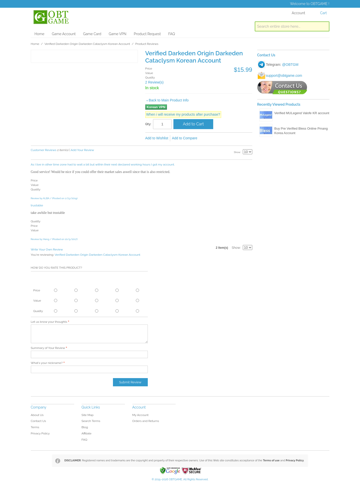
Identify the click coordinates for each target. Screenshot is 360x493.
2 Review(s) (154, 82)
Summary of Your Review (48, 348)
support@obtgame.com (284, 76)
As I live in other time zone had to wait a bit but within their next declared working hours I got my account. (103, 164)
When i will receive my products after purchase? (183, 114)
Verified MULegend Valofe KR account (301, 113)
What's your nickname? (47, 363)
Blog (85, 427)
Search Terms (91, 421)
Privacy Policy (40, 433)
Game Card (92, 34)
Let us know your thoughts (49, 322)
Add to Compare (184, 138)
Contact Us (38, 421)
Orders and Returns (145, 421)
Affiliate (87, 433)
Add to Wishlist (156, 138)
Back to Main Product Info (168, 100)
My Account (140, 415)
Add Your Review (82, 150)
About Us (37, 415)
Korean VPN (156, 107)
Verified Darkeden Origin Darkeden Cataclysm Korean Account (87, 44)
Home (40, 34)
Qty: (148, 124)
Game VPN (117, 34)
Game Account (64, 34)
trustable (37, 205)
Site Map (88, 415)
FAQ (171, 34)
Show (237, 152)
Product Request (147, 34)
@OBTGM (290, 65)
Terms (35, 427)
